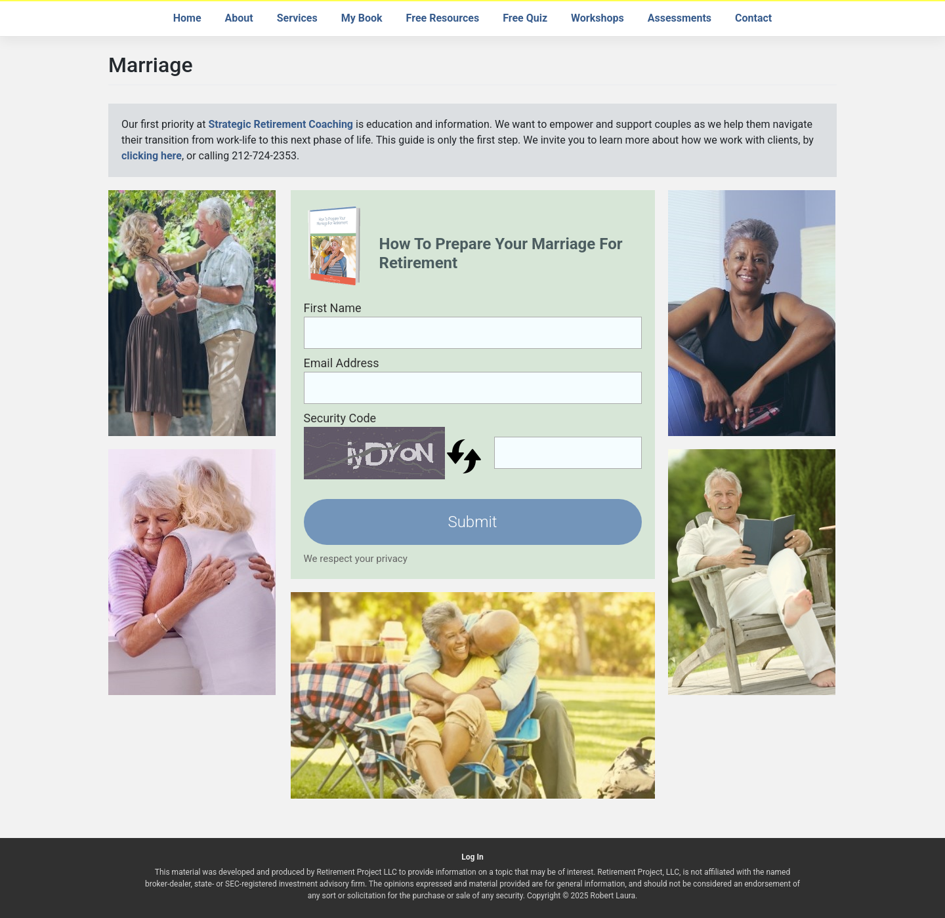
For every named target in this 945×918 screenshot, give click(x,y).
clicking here (151, 156)
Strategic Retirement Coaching (280, 124)
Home (187, 18)
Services (297, 18)
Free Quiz (525, 18)
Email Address (341, 363)
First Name (333, 308)
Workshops (597, 18)
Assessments (679, 18)
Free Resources (443, 18)
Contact (753, 18)
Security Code (340, 418)
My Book (362, 18)
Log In (472, 857)
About (239, 18)
